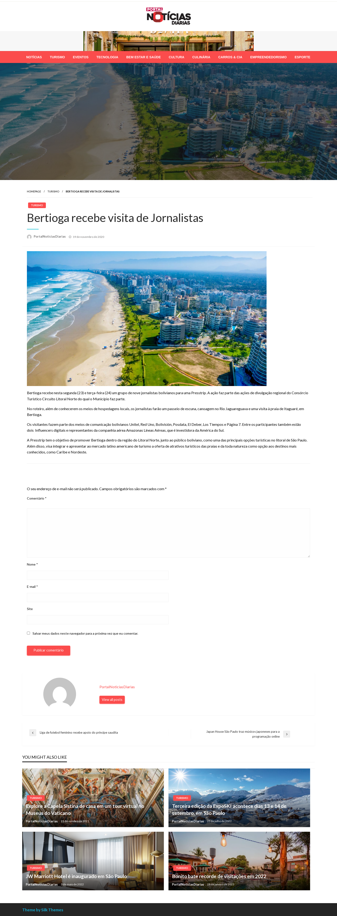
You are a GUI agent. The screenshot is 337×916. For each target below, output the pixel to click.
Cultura (176, 57)
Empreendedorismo (268, 57)
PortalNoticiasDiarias (50, 236)
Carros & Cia (230, 57)
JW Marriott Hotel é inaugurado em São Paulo (76, 876)
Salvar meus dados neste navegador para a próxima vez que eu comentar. (85, 633)
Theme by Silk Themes (42, 909)
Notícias (34, 57)
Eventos (80, 57)
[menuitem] (34, 57)
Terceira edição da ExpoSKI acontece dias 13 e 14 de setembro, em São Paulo (229, 809)
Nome (32, 564)
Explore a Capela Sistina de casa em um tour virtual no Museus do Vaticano (85, 809)
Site (30, 609)
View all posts (112, 700)
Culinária (201, 57)
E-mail (32, 587)
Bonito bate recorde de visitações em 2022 (219, 876)
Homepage (34, 191)
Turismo (57, 57)
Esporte (302, 57)
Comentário (37, 498)
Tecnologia (107, 57)
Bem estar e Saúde (143, 57)
